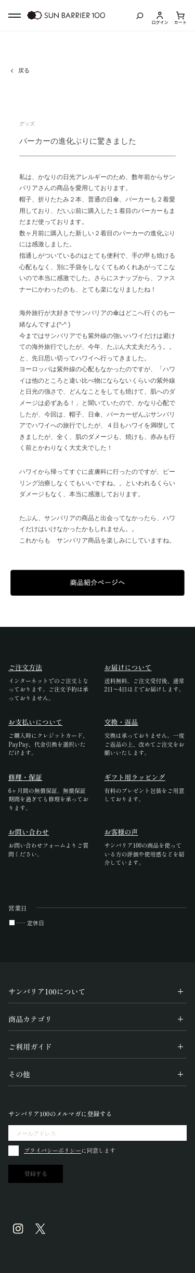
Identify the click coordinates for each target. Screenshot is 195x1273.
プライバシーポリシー (52, 1150)
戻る (24, 70)
